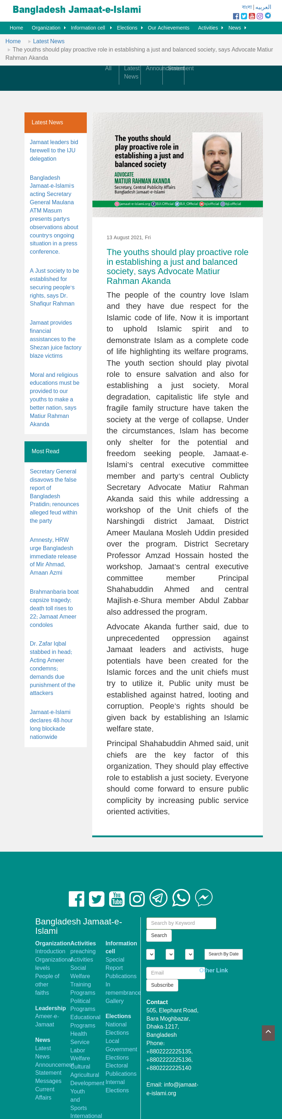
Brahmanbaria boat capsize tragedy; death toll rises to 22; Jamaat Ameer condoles (54, 608)
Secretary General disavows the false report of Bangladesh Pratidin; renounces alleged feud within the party (54, 496)
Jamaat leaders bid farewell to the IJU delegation (54, 150)
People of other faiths (47, 985)
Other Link (213, 970)
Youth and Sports (78, 1100)
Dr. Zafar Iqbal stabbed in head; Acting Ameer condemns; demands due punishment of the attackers (52, 669)
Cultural (80, 1067)
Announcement (54, 1065)
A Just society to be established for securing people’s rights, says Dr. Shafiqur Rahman (54, 287)
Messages (48, 1081)
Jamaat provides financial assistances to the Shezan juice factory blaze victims (55, 339)
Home (16, 28)
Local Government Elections (121, 1049)
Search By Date (223, 954)
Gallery (115, 1001)
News (234, 28)
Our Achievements (168, 28)
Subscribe (162, 985)
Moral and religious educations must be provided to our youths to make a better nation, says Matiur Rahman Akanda (55, 400)
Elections (127, 28)
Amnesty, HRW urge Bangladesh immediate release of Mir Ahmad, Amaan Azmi (53, 556)
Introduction (50, 951)
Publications (121, 976)
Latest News (49, 41)
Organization (46, 28)
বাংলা (247, 7)
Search (159, 936)
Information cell (89, 28)
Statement (48, 1073)
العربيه (263, 7)
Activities (208, 28)
